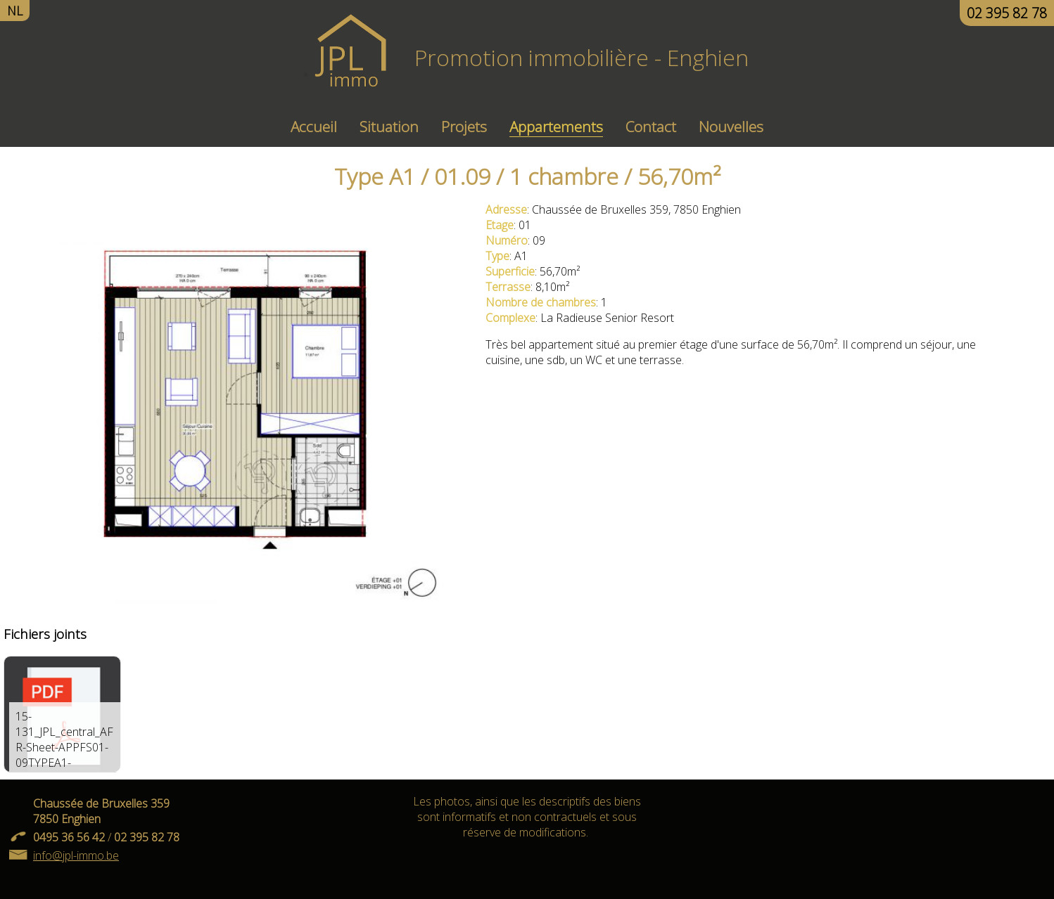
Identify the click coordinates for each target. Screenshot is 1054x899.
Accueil (314, 126)
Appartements (556, 126)
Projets (464, 126)
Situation (389, 126)
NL (15, 10)
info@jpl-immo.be (76, 855)
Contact (651, 126)
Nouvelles (731, 126)
